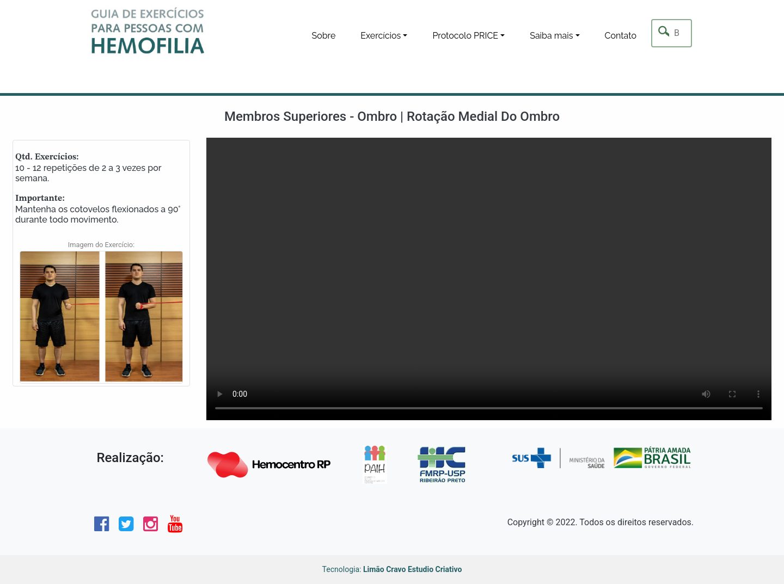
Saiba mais (551, 35)
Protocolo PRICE (465, 35)
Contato (621, 35)
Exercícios (380, 35)
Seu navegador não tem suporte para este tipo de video (488, 279)
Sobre (323, 35)
